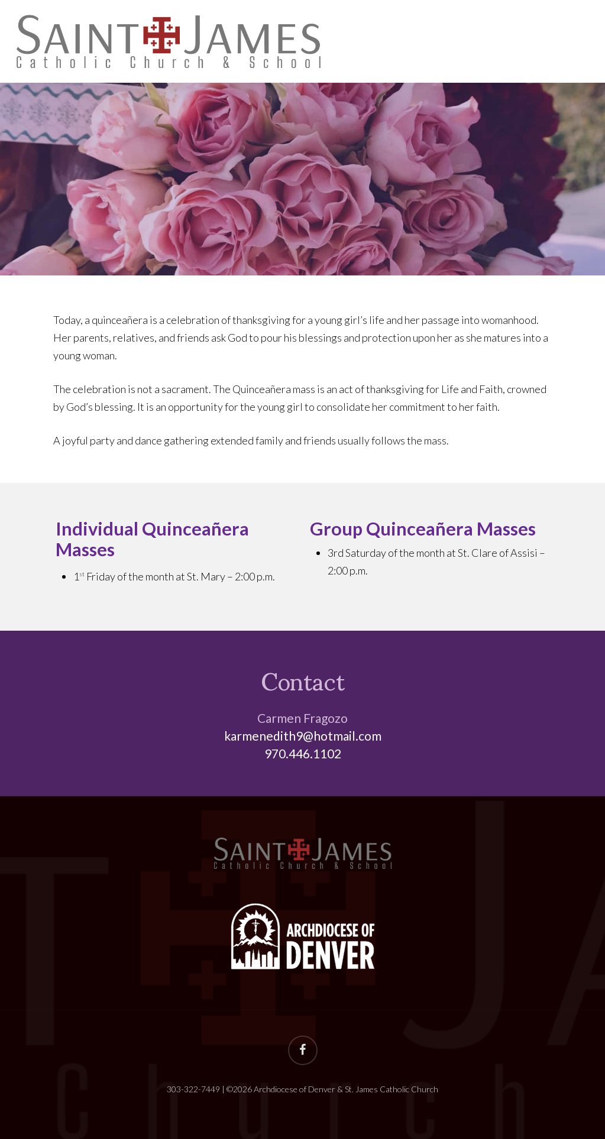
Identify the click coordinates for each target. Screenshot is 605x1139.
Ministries (540, 41)
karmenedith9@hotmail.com (302, 735)
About (363, 41)
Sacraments (445, 41)
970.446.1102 (302, 753)
